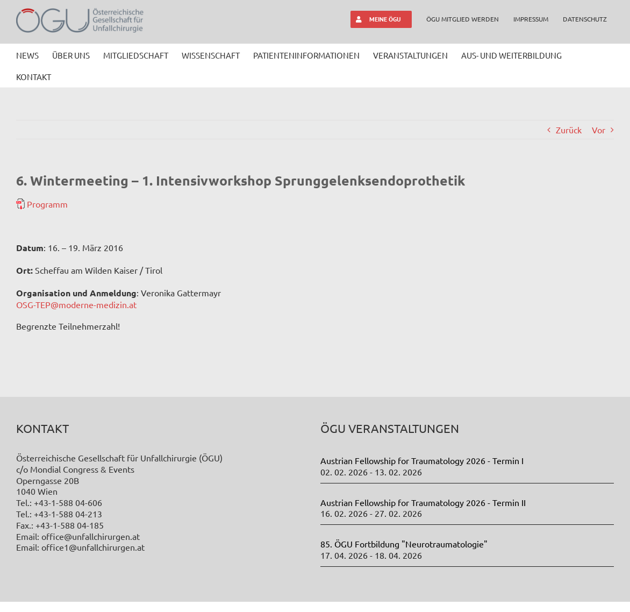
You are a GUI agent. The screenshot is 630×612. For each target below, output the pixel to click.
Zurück (569, 129)
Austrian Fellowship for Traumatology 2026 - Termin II (423, 502)
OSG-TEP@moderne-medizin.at (76, 304)
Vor (598, 129)
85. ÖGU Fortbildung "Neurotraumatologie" (404, 543)
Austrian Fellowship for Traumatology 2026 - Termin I (422, 460)
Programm (47, 203)
